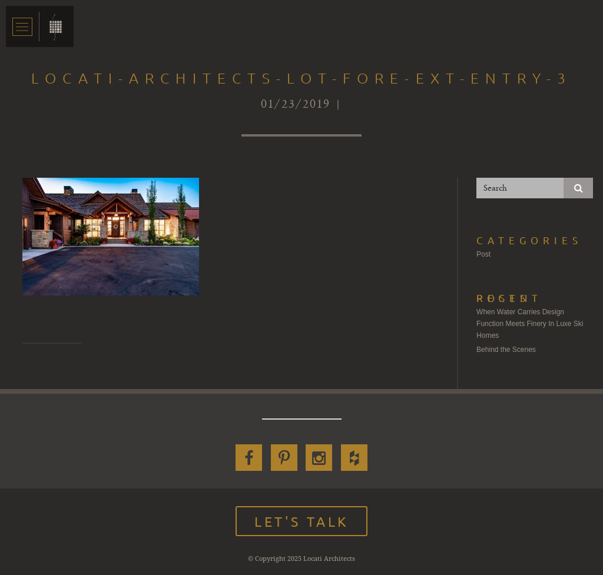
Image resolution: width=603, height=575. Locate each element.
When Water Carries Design (520, 312)
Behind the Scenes (506, 349)
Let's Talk (301, 521)
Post (483, 254)
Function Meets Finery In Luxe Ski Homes (529, 330)
